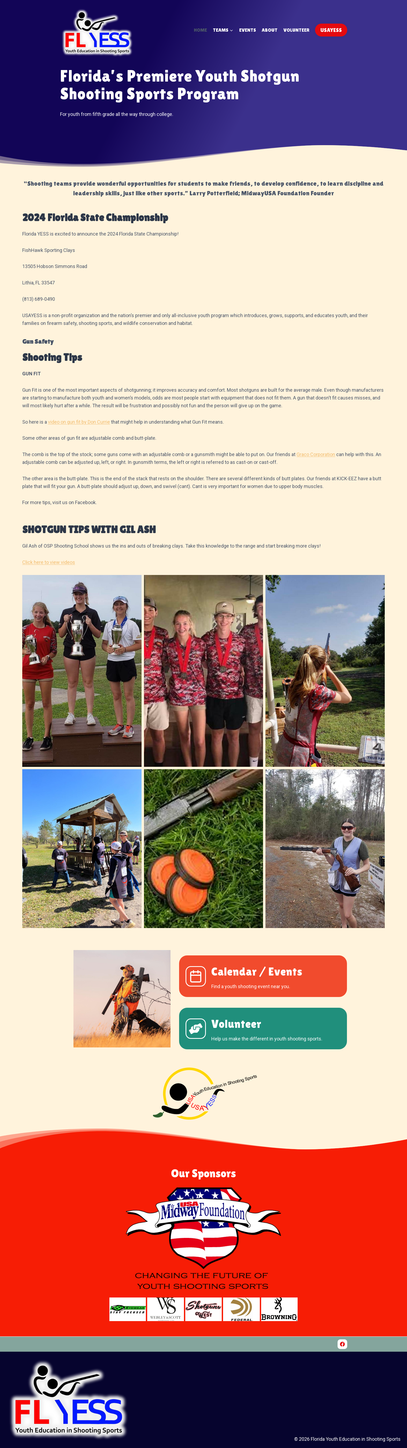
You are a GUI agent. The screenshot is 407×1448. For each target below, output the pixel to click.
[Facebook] (342, 1344)
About (270, 30)
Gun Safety (38, 341)
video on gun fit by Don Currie (79, 422)
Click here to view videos (48, 562)
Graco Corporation (316, 454)
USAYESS (331, 30)
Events (247, 30)
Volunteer (296, 30)
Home (200, 30)
